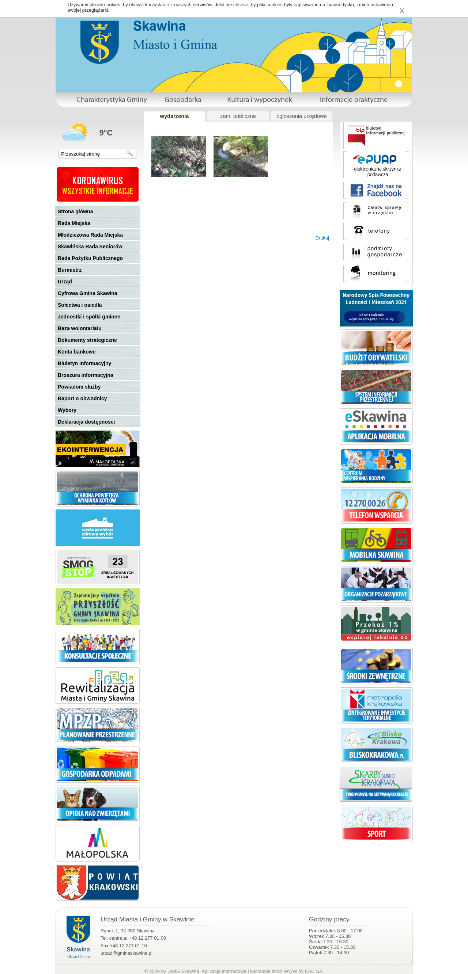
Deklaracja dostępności (86, 422)
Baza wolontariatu (80, 328)
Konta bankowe (76, 352)
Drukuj (322, 238)
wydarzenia (174, 116)
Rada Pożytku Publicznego (90, 258)
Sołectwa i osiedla (80, 305)
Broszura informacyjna (85, 375)
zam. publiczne (238, 116)
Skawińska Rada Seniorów (90, 246)
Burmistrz (70, 270)
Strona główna (75, 211)
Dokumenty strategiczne (87, 340)
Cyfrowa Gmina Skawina (87, 293)
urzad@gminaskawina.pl (126, 953)
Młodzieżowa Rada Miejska (90, 235)
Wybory (67, 410)
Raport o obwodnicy (82, 398)
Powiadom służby (79, 387)
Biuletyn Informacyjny (84, 363)
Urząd (65, 281)
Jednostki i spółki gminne (89, 317)
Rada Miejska (74, 223)
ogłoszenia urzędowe (301, 116)
